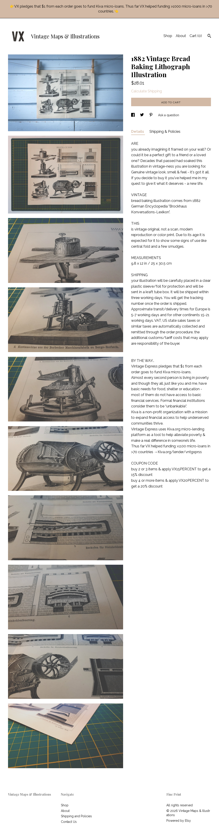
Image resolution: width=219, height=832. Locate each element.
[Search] (209, 36)
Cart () (196, 36)
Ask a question (168, 115)
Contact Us (69, 822)
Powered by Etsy (178, 820)
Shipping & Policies (164, 131)
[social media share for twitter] (142, 115)
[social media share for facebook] (133, 115)
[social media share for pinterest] (151, 115)
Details (138, 131)
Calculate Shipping (146, 91)
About (181, 36)
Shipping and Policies (76, 816)
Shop (167, 36)
